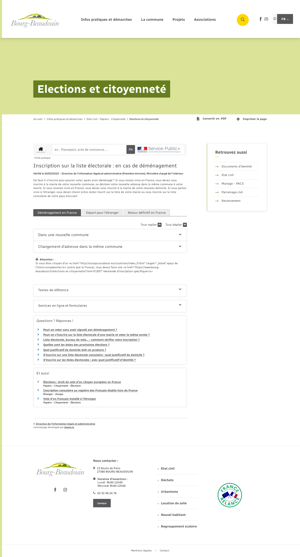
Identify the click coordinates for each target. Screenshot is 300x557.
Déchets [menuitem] (165, 480)
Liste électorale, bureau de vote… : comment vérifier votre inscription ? (91, 339)
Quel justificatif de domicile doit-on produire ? (74, 350)
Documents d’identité (233, 166)
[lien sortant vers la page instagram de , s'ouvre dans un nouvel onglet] (266, 20)
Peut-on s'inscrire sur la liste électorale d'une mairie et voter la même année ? (96, 334)
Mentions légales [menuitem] (141, 550)
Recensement (228, 201)
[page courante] (144, 119)
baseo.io (69, 427)
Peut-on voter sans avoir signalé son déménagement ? (80, 329)
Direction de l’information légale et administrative (65, 423)
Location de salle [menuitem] (172, 503)
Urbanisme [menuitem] (168, 492)
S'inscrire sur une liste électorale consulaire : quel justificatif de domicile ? (93, 355)
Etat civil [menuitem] (166, 468)
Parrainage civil (229, 192)
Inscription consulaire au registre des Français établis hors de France (90, 390)
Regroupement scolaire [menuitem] (177, 526)
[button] (110, 235)
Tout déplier (176, 225)
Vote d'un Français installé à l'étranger (69, 399)
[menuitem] (106, 20)
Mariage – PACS (229, 183)
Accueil (37, 119)
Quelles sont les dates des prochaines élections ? (76, 344)
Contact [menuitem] (164, 550)
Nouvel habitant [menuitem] (172, 515)
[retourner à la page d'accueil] (35, 20)
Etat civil (224, 175)
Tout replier (151, 225)
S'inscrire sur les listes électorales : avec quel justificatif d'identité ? (89, 360)
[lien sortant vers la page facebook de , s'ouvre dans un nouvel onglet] (261, 20)
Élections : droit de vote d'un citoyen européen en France (82, 382)
